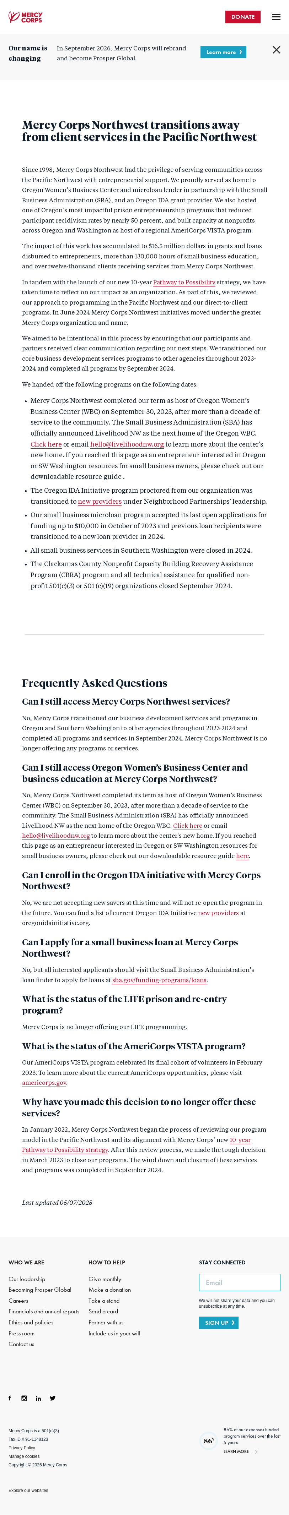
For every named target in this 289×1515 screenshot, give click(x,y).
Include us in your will (114, 1333)
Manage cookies (24, 1456)
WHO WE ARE (26, 1262)
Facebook (10, 1398)
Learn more (221, 51)
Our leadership (27, 1279)
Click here (46, 445)
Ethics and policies (31, 1322)
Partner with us (106, 1322)
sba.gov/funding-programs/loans (159, 981)
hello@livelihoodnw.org (127, 445)
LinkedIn (38, 1398)
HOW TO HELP (107, 1262)
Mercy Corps (26, 17)
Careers (18, 1301)
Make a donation (110, 1290)
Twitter (52, 1398)
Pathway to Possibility (184, 283)
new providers (100, 502)
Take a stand (104, 1301)
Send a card (103, 1311)
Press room (21, 1333)
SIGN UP (216, 1322)
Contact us (21, 1344)
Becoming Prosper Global (40, 1290)
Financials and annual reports (44, 1311)
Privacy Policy (22, 1447)
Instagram (24, 1398)
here (242, 856)
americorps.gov (44, 1083)
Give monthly (105, 1279)
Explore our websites (28, 1490)
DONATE (243, 16)
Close (276, 50)
